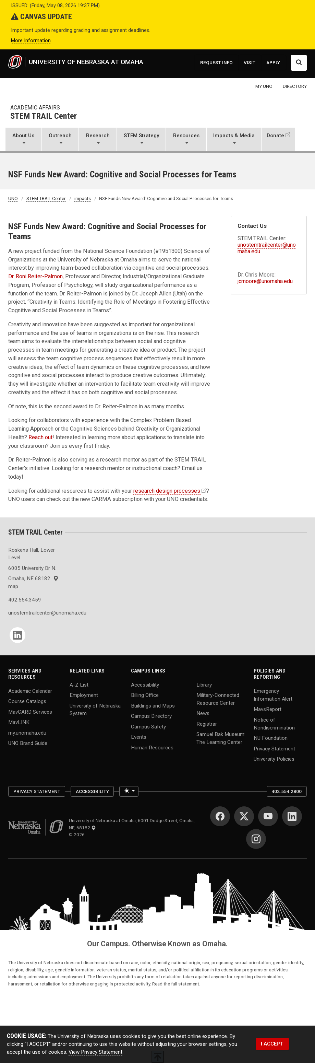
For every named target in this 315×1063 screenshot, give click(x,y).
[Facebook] (220, 816)
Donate (275, 135)
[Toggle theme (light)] (128, 791)
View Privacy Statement (95, 1052)
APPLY (273, 62)
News (202, 713)
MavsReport (267, 709)
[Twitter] (244, 816)
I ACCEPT (272, 1044)
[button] (23, 140)
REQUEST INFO (216, 62)
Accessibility (145, 684)
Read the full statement (175, 983)
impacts (82, 198)
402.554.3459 (24, 600)
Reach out (40, 437)
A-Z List (79, 684)
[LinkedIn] (17, 635)
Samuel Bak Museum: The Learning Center (220, 738)
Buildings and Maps (153, 705)
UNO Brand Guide (27, 743)
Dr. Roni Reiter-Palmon (35, 276)
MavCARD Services (30, 712)
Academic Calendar (30, 691)
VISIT (249, 62)
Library (204, 684)
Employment (84, 695)
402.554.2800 (286, 791)
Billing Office (145, 695)
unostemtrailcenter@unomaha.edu (34, 613)
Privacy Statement (274, 748)
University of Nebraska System (95, 709)
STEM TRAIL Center (43, 116)
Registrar (206, 724)
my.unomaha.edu (27, 732)
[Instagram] (256, 839)
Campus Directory (151, 716)
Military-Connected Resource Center (217, 699)
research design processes (166, 491)
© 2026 (78, 834)
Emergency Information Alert (273, 695)
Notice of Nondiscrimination (274, 723)
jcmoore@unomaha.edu (265, 281)
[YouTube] (268, 816)
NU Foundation (271, 738)
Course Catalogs (27, 701)
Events (138, 737)
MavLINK (18, 722)
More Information (31, 41)
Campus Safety (148, 726)
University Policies (274, 759)
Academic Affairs (35, 107)
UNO (13, 198)
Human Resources (152, 747)
